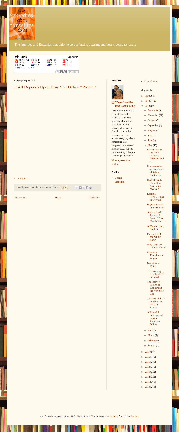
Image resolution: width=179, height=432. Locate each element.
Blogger (135, 416)
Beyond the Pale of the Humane (155, 206)
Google (118, 177)
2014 (147, 366)
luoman (113, 416)
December (153, 110)
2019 (147, 101)
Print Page (20, 178)
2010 (147, 386)
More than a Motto (153, 265)
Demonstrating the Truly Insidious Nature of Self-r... (156, 155)
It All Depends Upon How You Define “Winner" (55, 87)
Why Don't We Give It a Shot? (156, 246)
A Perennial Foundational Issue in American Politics (155, 318)
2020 (147, 96)
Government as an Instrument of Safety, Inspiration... (155, 170)
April (151, 330)
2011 (147, 381)
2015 (147, 362)
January (152, 345)
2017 (147, 351)
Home (58, 197)
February (152, 340)
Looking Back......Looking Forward (155, 197)
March (151, 335)
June (150, 140)
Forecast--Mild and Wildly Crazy (154, 237)
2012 (147, 377)
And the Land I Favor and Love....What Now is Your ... (156, 217)
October (152, 120)
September (153, 125)
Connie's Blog (151, 81)
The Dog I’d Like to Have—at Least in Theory (155, 303)
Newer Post (21, 197)
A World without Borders (155, 228)
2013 (147, 371)
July (150, 135)
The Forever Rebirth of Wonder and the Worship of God (155, 288)
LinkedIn (119, 182)
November (153, 115)
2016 (147, 357)
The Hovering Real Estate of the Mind (155, 274)
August (152, 130)
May (150, 145)
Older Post (95, 197)
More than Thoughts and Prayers (155, 255)
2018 (147, 106)
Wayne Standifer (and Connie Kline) (125, 104)
